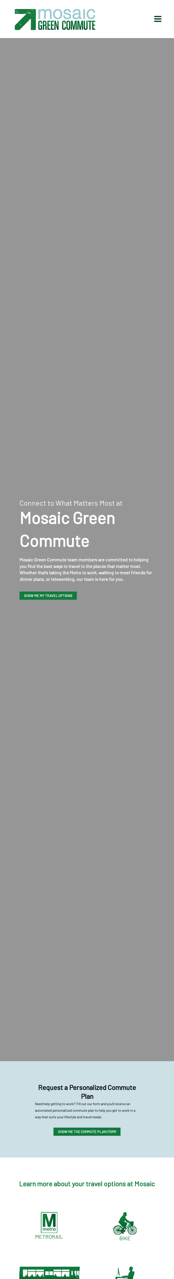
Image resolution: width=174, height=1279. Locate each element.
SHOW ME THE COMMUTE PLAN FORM (87, 1131)
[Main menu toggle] (155, 19)
